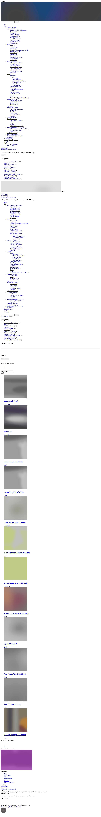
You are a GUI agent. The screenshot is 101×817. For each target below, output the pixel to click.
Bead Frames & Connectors (17, 89)
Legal (5, 142)
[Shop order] (7, 371)
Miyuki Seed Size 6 (15, 209)
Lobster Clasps (17, 82)
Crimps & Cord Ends (15, 86)
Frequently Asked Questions (11, 140)
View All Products (11, 27)
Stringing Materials (12, 99)
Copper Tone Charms (15, 114)
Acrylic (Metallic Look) (16, 71)
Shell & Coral (13, 54)
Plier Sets (12, 121)
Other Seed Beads (14, 34)
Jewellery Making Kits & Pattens (15, 127)
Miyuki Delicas (14, 37)
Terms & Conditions (12, 144)
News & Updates (8, 138)
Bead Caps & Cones (15, 93)
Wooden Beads (14, 55)
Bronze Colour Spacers (16, 67)
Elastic (11, 277)
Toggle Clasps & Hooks (19, 81)
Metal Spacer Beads (12, 61)
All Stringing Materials (16, 100)
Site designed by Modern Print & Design (11, 806)
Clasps (11, 76)
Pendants (12, 116)
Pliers (11, 123)
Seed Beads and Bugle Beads (14, 29)
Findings (9, 74)
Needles (12, 124)
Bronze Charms (14, 113)
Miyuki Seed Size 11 (15, 39)
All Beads (12, 46)
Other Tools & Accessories (16, 126)
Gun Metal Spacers (15, 65)
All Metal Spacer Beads (16, 62)
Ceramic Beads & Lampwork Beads (19, 50)
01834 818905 (4, 148)
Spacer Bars (13, 72)
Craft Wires (10, 106)
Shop (5, 26)
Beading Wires (13, 102)
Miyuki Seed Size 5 (15, 208)
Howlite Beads (13, 53)
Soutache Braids (14, 105)
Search (17, 22)
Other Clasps (16, 83)
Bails (11, 96)
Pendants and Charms (12, 107)
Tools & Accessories (12, 119)
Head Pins (12, 90)
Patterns (12, 131)
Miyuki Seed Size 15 (15, 41)
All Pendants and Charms (16, 109)
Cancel (3, 155)
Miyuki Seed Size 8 (15, 36)
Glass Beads (13, 48)
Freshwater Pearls (14, 58)
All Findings (13, 75)
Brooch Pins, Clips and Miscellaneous (19, 98)
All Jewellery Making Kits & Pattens (19, 128)
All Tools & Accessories (16, 120)
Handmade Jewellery (12, 133)
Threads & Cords (14, 103)
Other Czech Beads (15, 40)
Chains (11, 95)
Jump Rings (13, 88)
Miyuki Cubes (13, 43)
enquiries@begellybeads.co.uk (8, 149)
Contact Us (6, 141)
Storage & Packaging (12, 134)
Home (5, 25)
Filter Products (4, 359)
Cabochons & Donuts (12, 117)
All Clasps (15, 78)
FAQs (5, 310)
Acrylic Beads (13, 47)
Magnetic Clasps (17, 79)
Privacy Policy (10, 145)
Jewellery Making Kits (15, 130)
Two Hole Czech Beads (16, 32)
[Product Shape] (50, 349)
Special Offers (10, 137)
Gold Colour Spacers (15, 68)
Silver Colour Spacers (15, 64)
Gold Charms (13, 112)
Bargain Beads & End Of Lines (15, 135)
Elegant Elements (17, 85)
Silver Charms (13, 110)
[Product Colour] (50, 351)
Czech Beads (13, 60)
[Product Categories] (50, 346)
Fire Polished (16, 239)
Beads (8, 44)
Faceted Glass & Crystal (16, 57)
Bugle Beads (13, 33)
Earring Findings (14, 92)
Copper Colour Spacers (16, 69)
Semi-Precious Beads (15, 51)
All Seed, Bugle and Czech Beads (18, 30)
